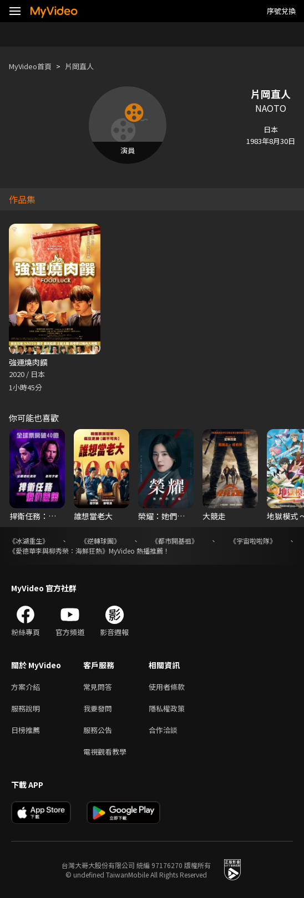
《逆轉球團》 (100, 540)
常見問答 (97, 687)
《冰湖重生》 (29, 540)
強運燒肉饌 (28, 362)
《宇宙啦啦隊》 (253, 540)
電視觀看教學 (104, 751)
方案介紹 (25, 687)
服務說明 (25, 708)
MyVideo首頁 (30, 66)
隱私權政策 (167, 708)
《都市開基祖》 (174, 540)
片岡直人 (79, 66)
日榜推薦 (25, 730)
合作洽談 (163, 730)
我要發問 (97, 708)
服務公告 (97, 730)
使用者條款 (167, 687)
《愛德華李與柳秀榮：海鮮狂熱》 (59, 550)
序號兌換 (281, 11)
